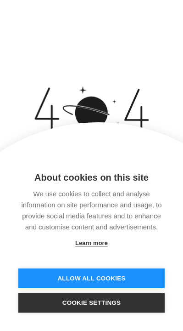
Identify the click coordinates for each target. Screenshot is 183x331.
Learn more (91, 243)
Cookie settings (91, 302)
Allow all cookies (91, 278)
